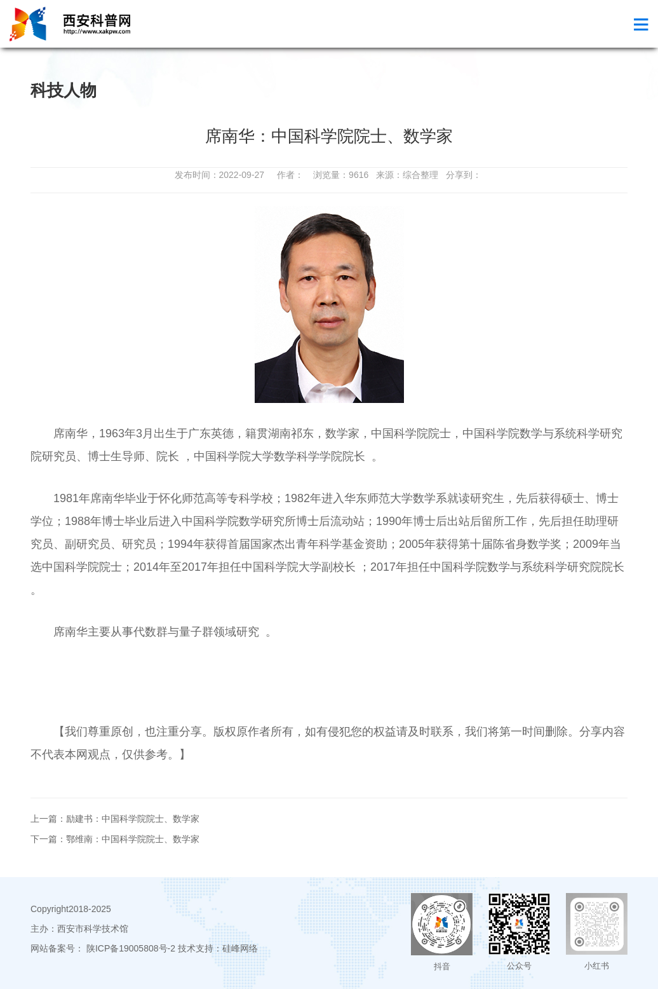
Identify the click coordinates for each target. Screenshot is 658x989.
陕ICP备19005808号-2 (131, 948)
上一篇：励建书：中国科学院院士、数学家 (114, 819)
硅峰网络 (240, 948)
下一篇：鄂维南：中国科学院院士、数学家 (114, 839)
